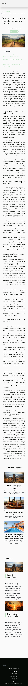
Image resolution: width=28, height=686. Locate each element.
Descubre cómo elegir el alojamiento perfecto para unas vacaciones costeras (14, 536)
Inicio (2, 11)
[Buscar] (12, 665)
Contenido (7, 51)
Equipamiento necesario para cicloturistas (12, 59)
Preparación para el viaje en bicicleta (11, 54)
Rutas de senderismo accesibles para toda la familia (14, 487)
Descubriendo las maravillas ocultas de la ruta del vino (14, 512)
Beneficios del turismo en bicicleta (10, 62)
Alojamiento (14, 671)
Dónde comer (14, 676)
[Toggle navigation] (3, 3)
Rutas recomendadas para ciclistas (11, 56)
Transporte (7, 11)
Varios (14, 681)
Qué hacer (14, 674)
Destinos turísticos (14, 669)
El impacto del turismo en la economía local (13, 616)
